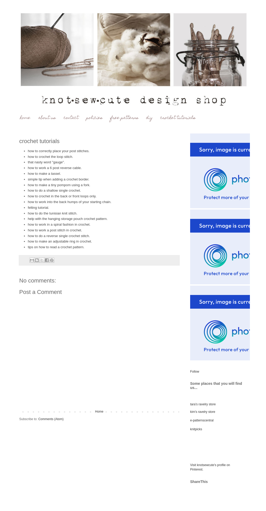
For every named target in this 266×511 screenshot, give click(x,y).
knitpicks (196, 429)
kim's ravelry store (202, 412)
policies (94, 118)
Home (99, 411)
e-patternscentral (202, 420)
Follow (194, 371)
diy (149, 118)
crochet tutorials (177, 118)
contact (71, 118)
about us (47, 118)
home (25, 118)
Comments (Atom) (50, 419)
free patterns (124, 118)
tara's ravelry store (203, 404)
